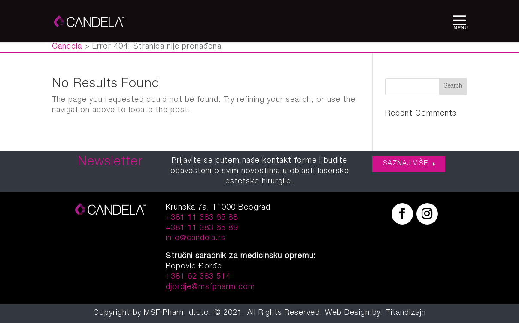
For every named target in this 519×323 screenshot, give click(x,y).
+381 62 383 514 (198, 277)
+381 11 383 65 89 (202, 228)
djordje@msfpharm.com (210, 287)
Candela (67, 47)
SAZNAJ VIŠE (405, 164)
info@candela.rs (195, 238)
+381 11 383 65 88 (202, 218)
